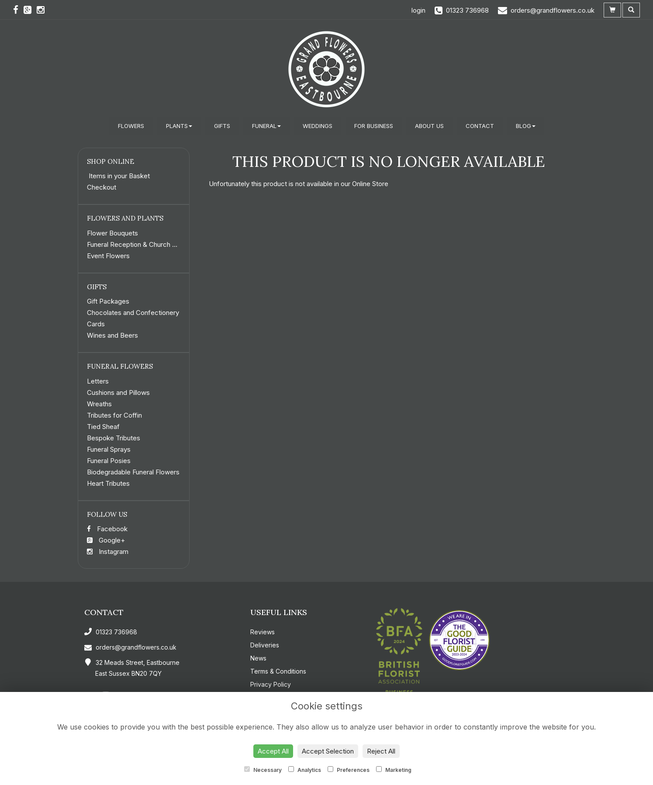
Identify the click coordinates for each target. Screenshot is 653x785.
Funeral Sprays (109, 449)
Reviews (262, 632)
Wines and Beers (112, 335)
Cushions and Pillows (118, 392)
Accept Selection (328, 751)
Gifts (222, 125)
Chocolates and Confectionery (133, 312)
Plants (179, 125)
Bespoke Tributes (113, 438)
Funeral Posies (109, 460)
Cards (96, 324)
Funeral (266, 125)
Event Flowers (108, 256)
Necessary (263, 769)
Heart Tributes (108, 483)
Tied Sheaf (103, 426)
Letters (98, 381)
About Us (429, 125)
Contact (480, 125)
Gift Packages (108, 301)
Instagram (107, 551)
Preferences (349, 769)
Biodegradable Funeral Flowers (133, 472)
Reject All (381, 751)
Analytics (304, 769)
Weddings (317, 125)
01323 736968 (110, 632)
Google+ (106, 540)
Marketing (393, 769)
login (418, 10)
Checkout (101, 187)
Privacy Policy (270, 684)
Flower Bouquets (112, 233)
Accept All (273, 751)
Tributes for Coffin (114, 415)
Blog (526, 125)
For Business (373, 125)
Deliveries (264, 645)
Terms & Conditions (278, 671)
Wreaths (99, 404)
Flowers (131, 125)
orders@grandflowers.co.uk (130, 647)
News (258, 658)
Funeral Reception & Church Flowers (141, 244)
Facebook (107, 529)
